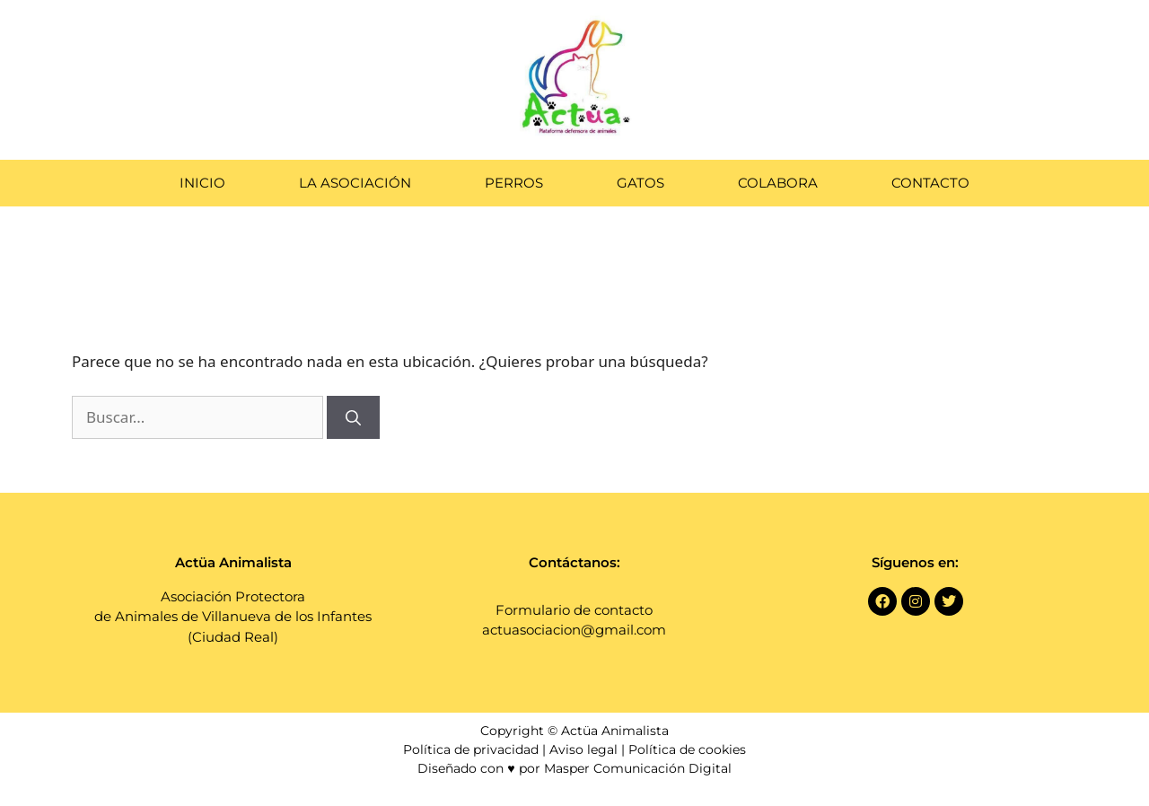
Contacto (930, 182)
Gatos (640, 182)
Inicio (202, 182)
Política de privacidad (471, 749)
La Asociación (355, 182)
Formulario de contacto (574, 609)
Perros (514, 182)
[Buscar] (353, 417)
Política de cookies (687, 749)
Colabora (778, 182)
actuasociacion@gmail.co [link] (567, 629)
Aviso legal (583, 749)
